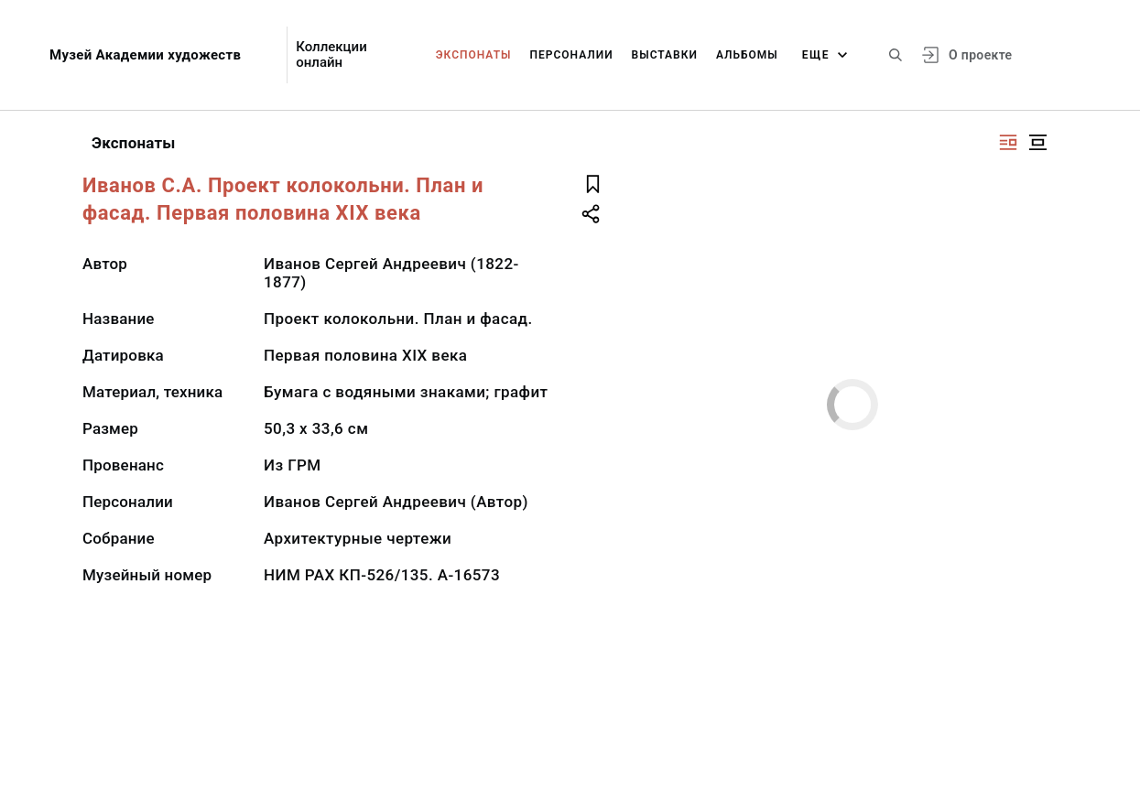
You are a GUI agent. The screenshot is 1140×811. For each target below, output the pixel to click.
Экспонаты (474, 55)
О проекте (980, 55)
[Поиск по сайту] (895, 55)
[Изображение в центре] (1037, 142)
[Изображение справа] (1008, 142)
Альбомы (747, 55)
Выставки (665, 55)
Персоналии (571, 55)
